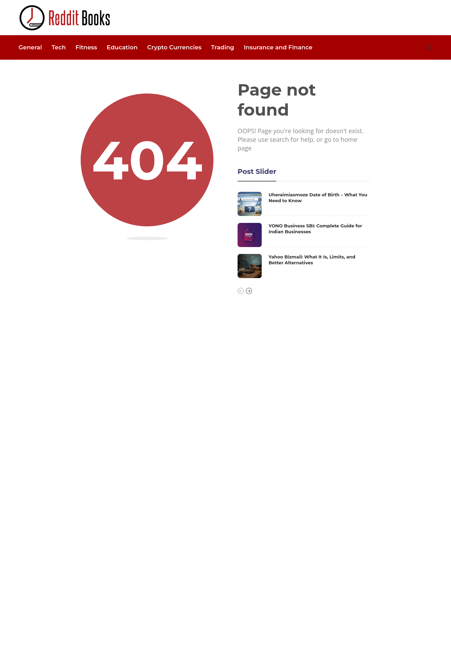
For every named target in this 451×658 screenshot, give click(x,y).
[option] (304, 235)
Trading (222, 47)
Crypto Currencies (174, 47)
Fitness (86, 47)
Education (122, 47)
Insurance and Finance (278, 47)
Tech (59, 47)
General (30, 47)
